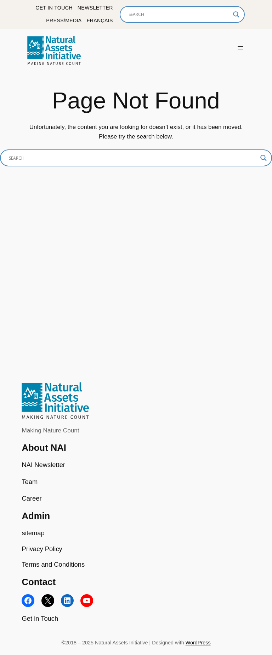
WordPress (198, 642)
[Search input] (179, 14)
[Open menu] (240, 47)
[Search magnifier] (236, 14)
